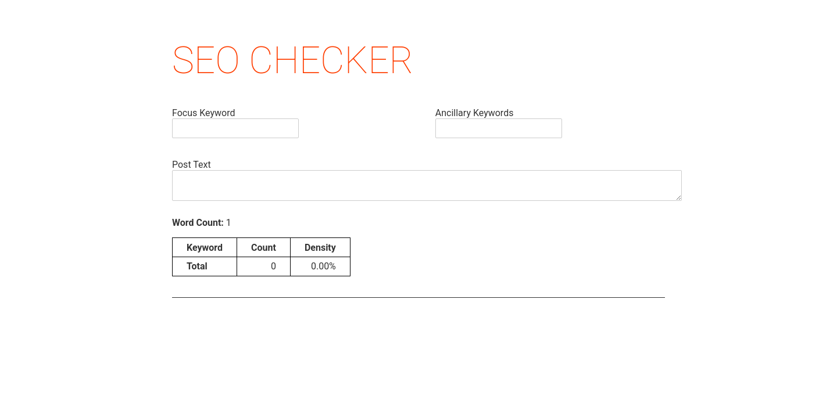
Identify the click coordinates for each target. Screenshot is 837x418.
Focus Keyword (203, 112)
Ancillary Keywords (474, 112)
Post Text (191, 164)
